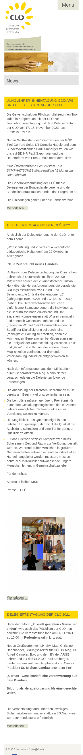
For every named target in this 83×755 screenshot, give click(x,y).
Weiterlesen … (17, 208)
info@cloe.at (37, 749)
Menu (68, 5)
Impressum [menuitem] (22, 749)
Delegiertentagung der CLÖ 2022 (38, 225)
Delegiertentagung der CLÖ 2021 (38, 614)
